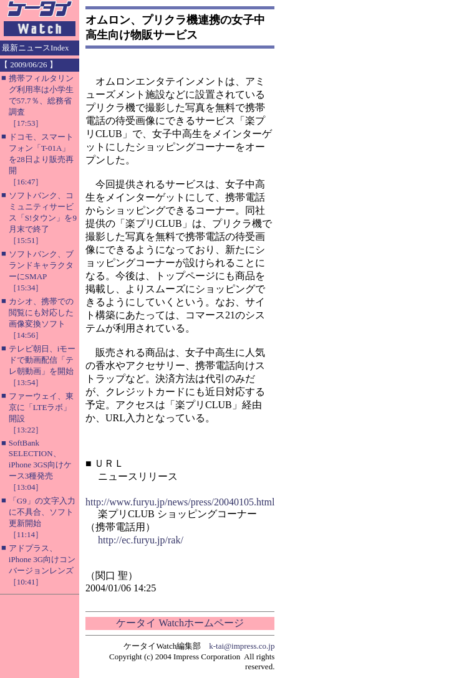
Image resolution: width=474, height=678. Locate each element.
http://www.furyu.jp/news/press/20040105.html (179, 502)
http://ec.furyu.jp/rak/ (140, 540)
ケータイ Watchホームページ (179, 623)
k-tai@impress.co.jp (241, 646)
